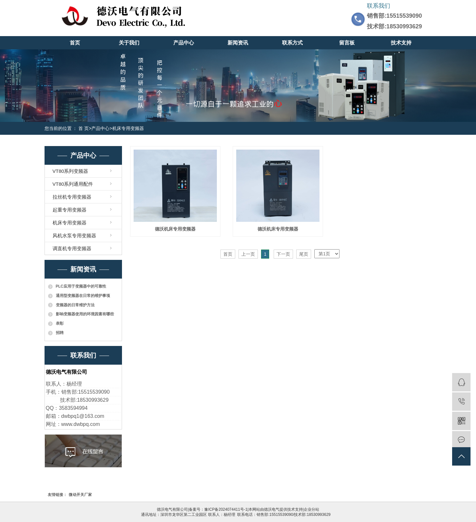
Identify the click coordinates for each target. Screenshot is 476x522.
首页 (75, 42)
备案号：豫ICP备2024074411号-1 (218, 509)
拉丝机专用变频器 (72, 197)
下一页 (283, 254)
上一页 (248, 254)
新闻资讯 (238, 42)
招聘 (60, 332)
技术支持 (401, 42)
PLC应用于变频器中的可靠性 (81, 286)
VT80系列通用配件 (73, 184)
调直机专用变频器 (72, 248)
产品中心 (183, 42)
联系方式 (292, 42)
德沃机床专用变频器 (175, 228)
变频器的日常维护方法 (75, 305)
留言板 (347, 42)
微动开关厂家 (80, 494)
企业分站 (311, 509)
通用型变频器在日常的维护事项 (83, 295)
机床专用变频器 (128, 128)
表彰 (60, 323)
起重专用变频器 (69, 209)
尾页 (303, 254)
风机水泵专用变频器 (74, 235)
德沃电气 (271, 509)
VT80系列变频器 (70, 171)
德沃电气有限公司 (172, 509)
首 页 (83, 128)
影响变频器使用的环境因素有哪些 (85, 314)
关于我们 (129, 42)
